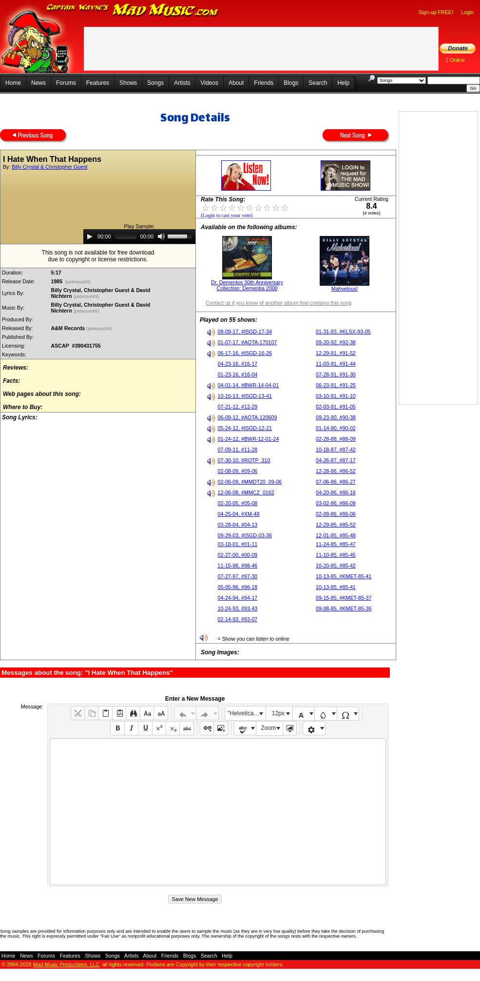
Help (343, 82)
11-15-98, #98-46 (238, 566)
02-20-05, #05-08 (238, 503)
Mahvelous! (344, 289)
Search (317, 82)
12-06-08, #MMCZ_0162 (246, 492)
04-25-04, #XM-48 (239, 514)
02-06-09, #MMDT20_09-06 (250, 482)
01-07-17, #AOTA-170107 (247, 342)
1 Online (455, 60)
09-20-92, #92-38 (336, 342)
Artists (182, 82)
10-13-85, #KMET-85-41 (343, 576)
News (38, 82)
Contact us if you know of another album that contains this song (278, 303)
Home (13, 82)
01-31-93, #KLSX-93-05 (343, 331)
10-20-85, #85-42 (336, 566)
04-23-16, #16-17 (238, 364)
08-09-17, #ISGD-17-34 (245, 331)
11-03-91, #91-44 (336, 364)
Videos (209, 82)
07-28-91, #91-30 (336, 374)
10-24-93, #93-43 (238, 608)
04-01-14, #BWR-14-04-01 (248, 385)
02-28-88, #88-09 (336, 439)
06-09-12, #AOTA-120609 (247, 417)
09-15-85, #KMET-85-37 (343, 598)
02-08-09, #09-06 (238, 471)
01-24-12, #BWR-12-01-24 (248, 439)
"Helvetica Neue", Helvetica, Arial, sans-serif (247, 713)
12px (278, 713)
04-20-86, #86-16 (336, 492)
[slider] (125, 236)
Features (97, 82)
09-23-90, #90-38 (336, 417)
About (236, 82)
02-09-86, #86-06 (336, 514)
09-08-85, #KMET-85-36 (343, 608)
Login (467, 12)
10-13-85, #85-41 (336, 587)
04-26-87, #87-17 (336, 460)
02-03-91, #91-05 (336, 407)
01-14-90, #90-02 (336, 428)
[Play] (90, 236)
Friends (263, 82)
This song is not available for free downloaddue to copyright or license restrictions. (98, 256)
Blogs (291, 82)
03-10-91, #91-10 (336, 396)
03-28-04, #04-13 (238, 525)
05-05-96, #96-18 (238, 587)
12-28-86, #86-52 (336, 471)
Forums (66, 82)
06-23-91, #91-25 (336, 385)
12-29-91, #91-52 (336, 353)
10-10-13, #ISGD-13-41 (245, 396)
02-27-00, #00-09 (238, 555)
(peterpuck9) (78, 281)
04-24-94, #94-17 (238, 598)
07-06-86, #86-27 (336, 482)
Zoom (268, 728)
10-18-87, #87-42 (336, 449)
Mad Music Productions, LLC (66, 964)
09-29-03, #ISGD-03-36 (245, 535)
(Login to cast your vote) (226, 215)
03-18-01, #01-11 (238, 544)
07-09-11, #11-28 (238, 449)
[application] (139, 236)
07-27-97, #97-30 (238, 576)
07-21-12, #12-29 (238, 407)
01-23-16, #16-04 (238, 374)
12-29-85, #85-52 (336, 525)
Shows (128, 82)
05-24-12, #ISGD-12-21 (245, 428)
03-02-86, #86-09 (336, 503)
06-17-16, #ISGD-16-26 (245, 353)
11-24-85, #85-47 (336, 544)
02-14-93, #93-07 (238, 619)
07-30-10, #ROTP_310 (244, 460)
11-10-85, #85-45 (336, 555)
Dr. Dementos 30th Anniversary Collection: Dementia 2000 (247, 285)
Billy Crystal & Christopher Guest (49, 167)
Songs (155, 82)
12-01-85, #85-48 (336, 535)
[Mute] (161, 236)
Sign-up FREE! (436, 12)
